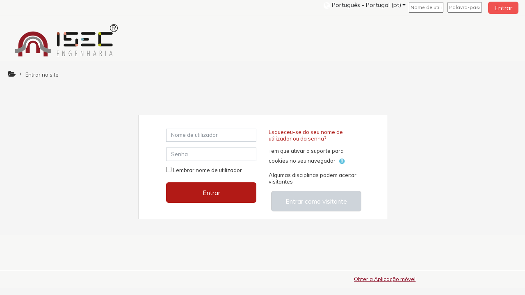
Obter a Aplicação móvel (384, 279)
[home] (66, 40)
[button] (364, 5)
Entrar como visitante (316, 201)
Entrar (503, 8)
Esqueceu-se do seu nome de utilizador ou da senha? (306, 135)
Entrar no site (42, 74)
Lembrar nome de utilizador (207, 170)
